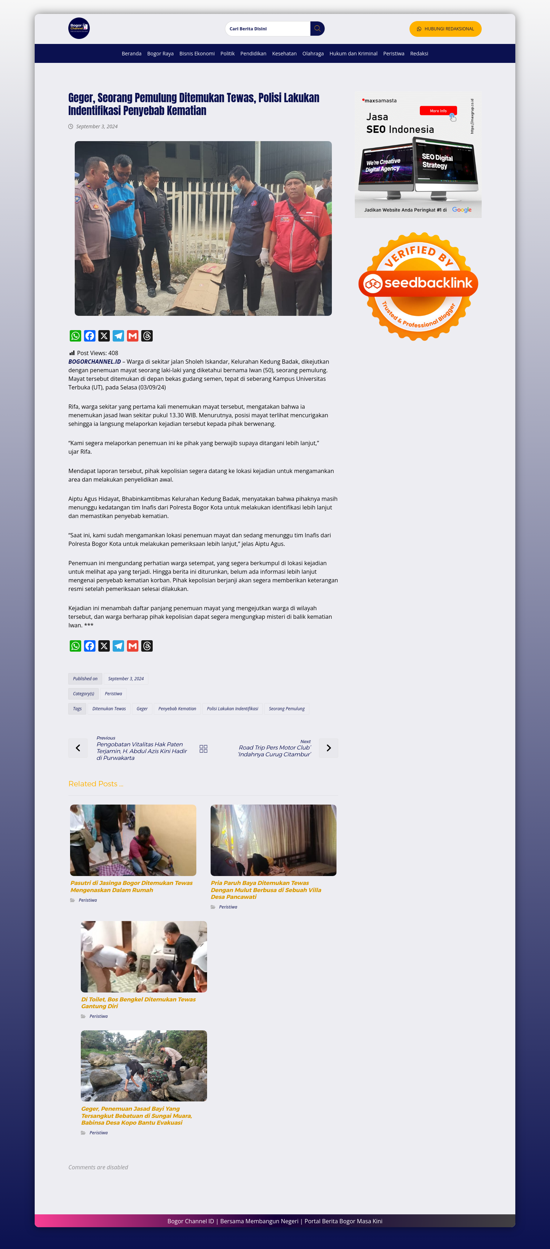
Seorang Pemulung (286, 713)
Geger (141, 713)
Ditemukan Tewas (108, 713)
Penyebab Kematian (176, 713)
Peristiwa (112, 698)
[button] (314, 33)
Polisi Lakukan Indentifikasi (231, 713)
